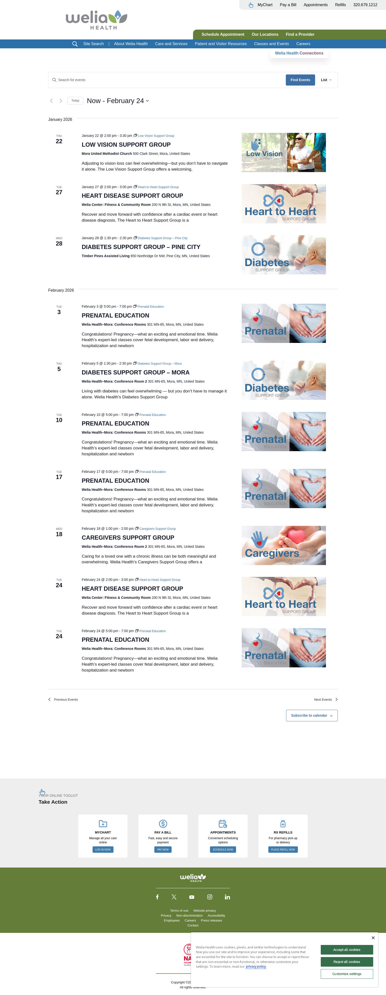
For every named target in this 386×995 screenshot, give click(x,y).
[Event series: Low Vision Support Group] (156, 136)
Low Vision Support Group (126, 144)
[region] (284, 959)
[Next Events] (61, 101)
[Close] (373, 937)
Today (75, 100)
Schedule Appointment (223, 34)
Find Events (300, 80)
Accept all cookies (346, 950)
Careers (303, 44)
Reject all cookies (347, 962)
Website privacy (204, 912)
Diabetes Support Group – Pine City (141, 247)
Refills (340, 5)
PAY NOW (163, 851)
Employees (172, 922)
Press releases (211, 922)
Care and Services (171, 44)
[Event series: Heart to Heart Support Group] (158, 187)
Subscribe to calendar (309, 717)
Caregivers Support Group (128, 537)
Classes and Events (271, 44)
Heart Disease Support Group (132, 195)
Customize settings (346, 974)
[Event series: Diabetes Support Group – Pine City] (163, 238)
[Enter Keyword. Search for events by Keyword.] (167, 80)
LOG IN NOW (103, 851)
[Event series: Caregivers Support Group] (157, 529)
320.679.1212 (365, 5)
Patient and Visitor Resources (221, 44)
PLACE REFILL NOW (283, 851)
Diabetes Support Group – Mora (136, 372)
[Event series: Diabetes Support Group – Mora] (159, 363)
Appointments (316, 5)
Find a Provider (300, 34)
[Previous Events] (51, 101)
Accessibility (216, 917)
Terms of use (179, 912)
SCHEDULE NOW (223, 851)
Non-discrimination (189, 917)
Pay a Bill (288, 5)
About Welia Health (131, 44)
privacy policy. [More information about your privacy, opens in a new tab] (256, 966)
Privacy (166, 917)
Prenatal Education (115, 315)
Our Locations (265, 34)
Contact (193, 927)
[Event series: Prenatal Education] (150, 306)
